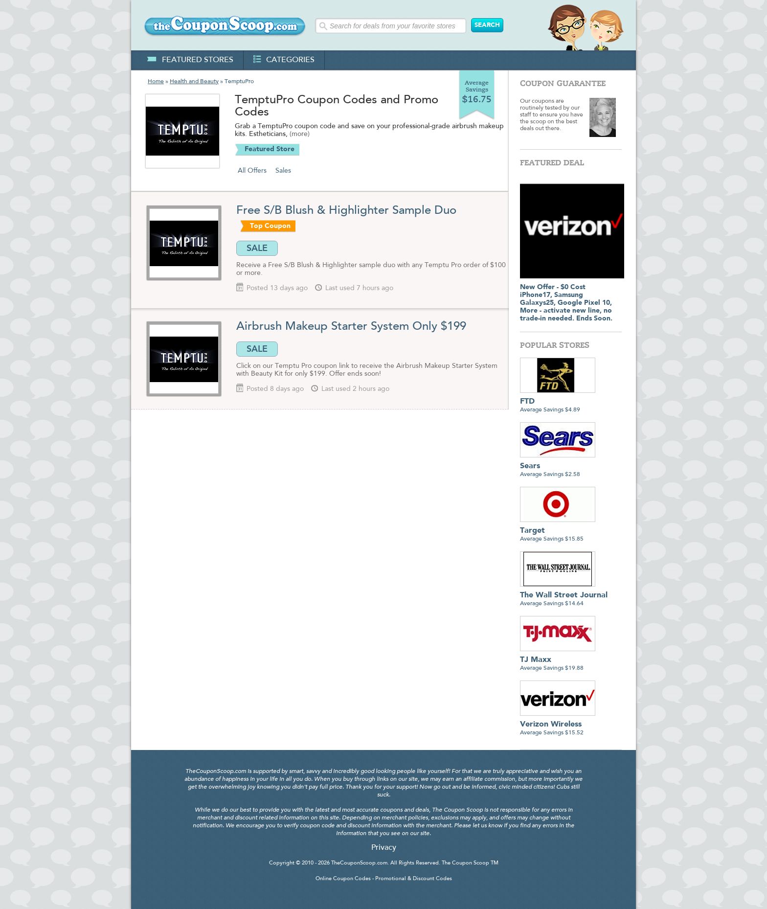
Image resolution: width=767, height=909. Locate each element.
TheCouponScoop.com (359, 863)
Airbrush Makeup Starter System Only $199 (351, 327)
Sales (283, 170)
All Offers (252, 170)
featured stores (190, 60)
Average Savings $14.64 (564, 596)
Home (156, 82)
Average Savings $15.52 (557, 725)
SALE (257, 248)
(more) (300, 134)
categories (284, 60)
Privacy (383, 848)
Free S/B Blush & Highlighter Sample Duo (348, 211)
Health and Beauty (194, 82)
